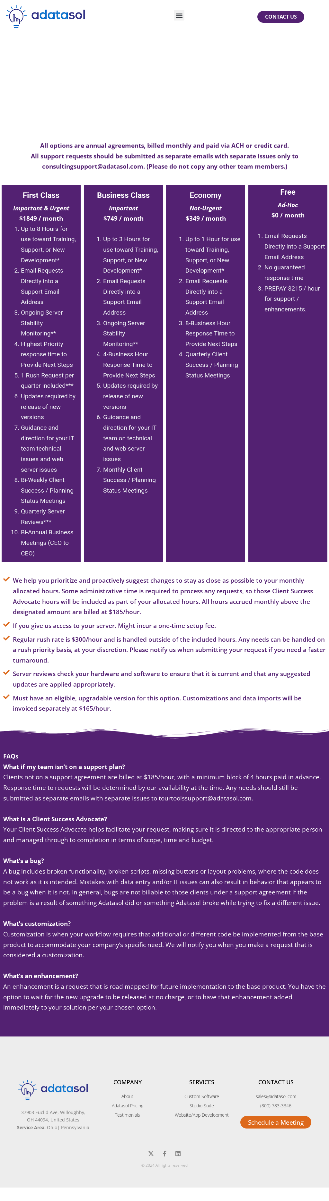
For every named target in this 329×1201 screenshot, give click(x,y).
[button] (179, 15)
